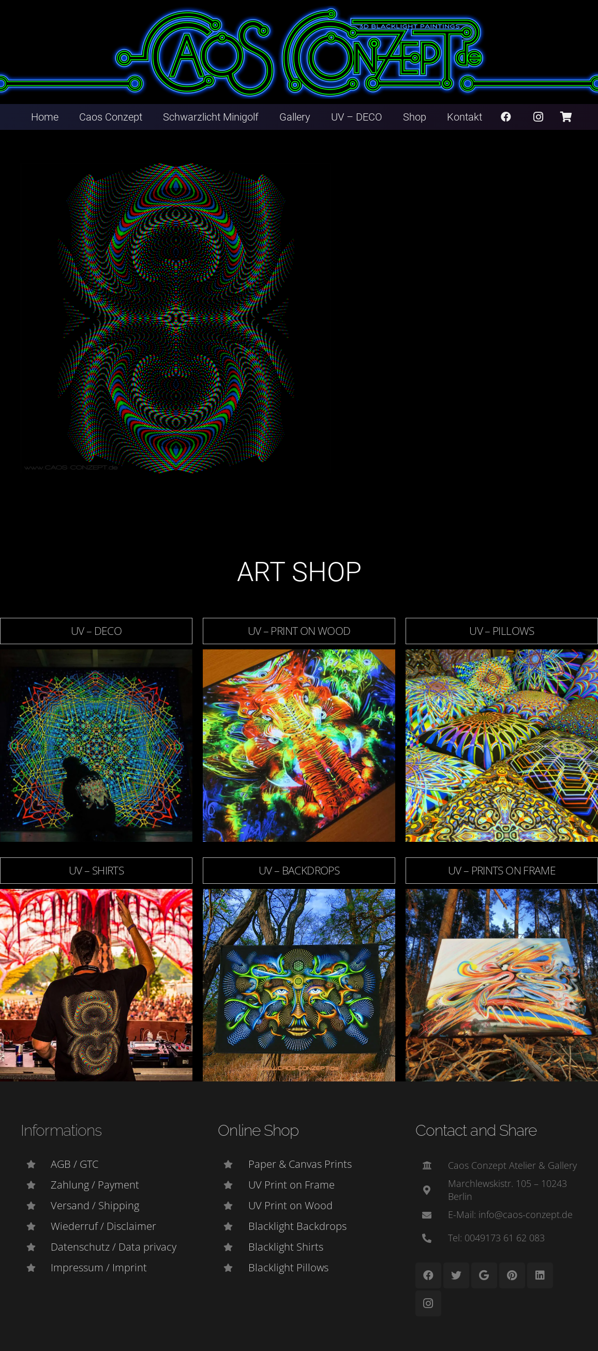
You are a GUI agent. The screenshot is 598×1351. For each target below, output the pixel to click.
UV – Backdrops (299, 870)
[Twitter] (456, 1275)
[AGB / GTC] (36, 1164)
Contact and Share (476, 1130)
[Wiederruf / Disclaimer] (36, 1226)
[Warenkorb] (566, 117)
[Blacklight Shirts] (233, 1247)
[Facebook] (506, 117)
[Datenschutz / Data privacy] (36, 1247)
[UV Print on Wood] (233, 1205)
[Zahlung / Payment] (36, 1185)
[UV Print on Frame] (233, 1185)
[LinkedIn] (540, 1275)
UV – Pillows (501, 630)
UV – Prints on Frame (502, 870)
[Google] (484, 1275)
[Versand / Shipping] (36, 1205)
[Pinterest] (512, 1275)
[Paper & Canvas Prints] (233, 1164)
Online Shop (258, 1130)
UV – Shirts (96, 870)
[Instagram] (538, 117)
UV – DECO (96, 630)
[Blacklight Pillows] (233, 1267)
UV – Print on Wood (299, 630)
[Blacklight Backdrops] (233, 1226)
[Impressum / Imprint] (36, 1267)
